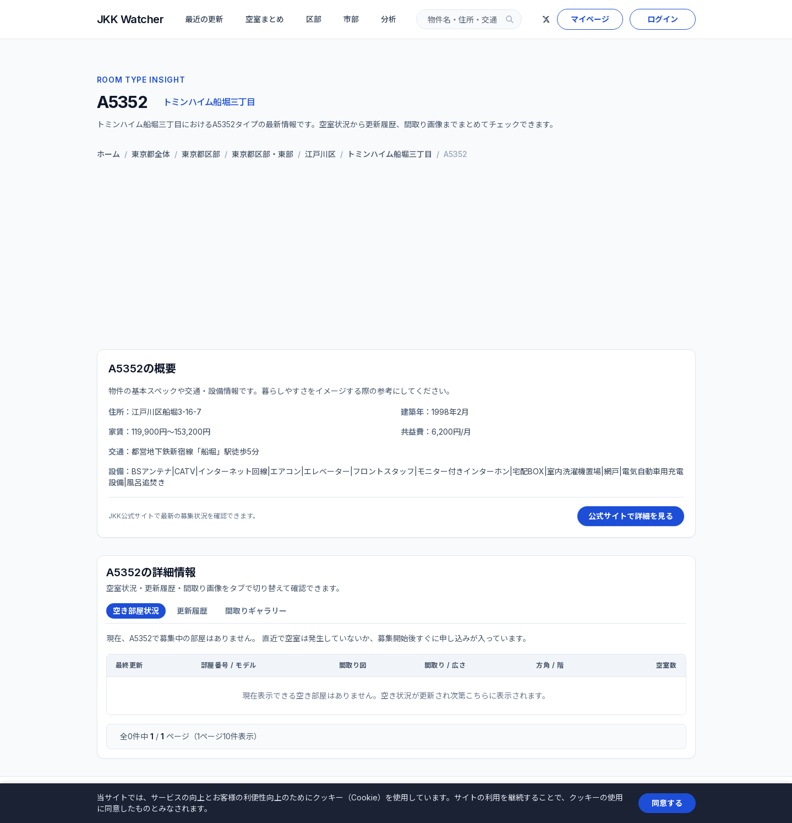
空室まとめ (264, 19)
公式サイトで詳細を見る (630, 516)
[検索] (510, 19)
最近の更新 (204, 19)
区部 (313, 19)
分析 (388, 19)
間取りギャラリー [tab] (256, 610)
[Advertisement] (396, 254)
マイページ (590, 19)
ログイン (662, 19)
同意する (667, 803)
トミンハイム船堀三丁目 (209, 101)
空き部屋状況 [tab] (136, 610)
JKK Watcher (130, 19)
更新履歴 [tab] (192, 610)
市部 (351, 19)
